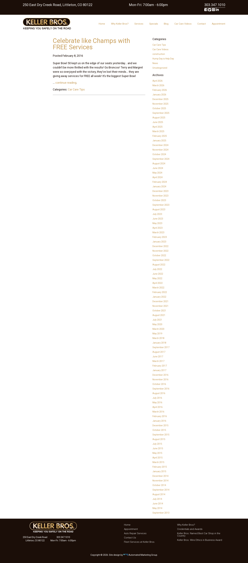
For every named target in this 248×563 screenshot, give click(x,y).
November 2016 (160, 379)
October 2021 (159, 310)
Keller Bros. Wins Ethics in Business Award (199, 540)
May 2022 (157, 278)
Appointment (218, 23)
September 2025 (160, 113)
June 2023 (157, 218)
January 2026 (159, 94)
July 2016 (157, 398)
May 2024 (157, 172)
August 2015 (158, 439)
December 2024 (160, 145)
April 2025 (157, 126)
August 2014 (158, 494)
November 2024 (160, 149)
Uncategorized (159, 68)
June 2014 (157, 503)
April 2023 (157, 228)
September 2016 (160, 388)
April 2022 (157, 283)
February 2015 (159, 467)
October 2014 (159, 485)
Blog (166, 23)
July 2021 (157, 319)
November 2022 (160, 251)
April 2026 (157, 81)
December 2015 (160, 425)
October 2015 (159, 430)
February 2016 (159, 416)
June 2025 (157, 122)
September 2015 (160, 434)
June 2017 (157, 356)
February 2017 (159, 365)
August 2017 (158, 352)
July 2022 (157, 269)
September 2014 (160, 490)
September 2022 (160, 260)
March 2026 (158, 85)
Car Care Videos (183, 23)
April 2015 (157, 457)
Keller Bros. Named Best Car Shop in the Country (198, 534)
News (155, 63)
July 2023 (157, 214)
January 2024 (159, 186)
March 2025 (158, 131)
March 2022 (158, 287)
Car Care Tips (76, 89)
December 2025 (160, 99)
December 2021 (160, 301)
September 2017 (160, 347)
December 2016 (160, 375)
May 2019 (157, 333)
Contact (201, 23)
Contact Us (130, 537)
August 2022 (158, 264)
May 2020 (157, 324)
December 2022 (160, 246)
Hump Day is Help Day (163, 58)
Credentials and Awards (189, 529)
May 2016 (157, 402)
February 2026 (159, 90)
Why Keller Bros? (120, 23)
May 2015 (157, 453)
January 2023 (159, 241)
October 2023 (159, 200)
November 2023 (160, 195)
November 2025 (160, 104)
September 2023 (160, 205)
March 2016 (158, 411)
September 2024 (160, 159)
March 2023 (158, 232)
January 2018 (159, 342)
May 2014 (157, 508)
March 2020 (158, 329)
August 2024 (158, 163)
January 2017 (159, 370)
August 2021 (158, 315)
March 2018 (158, 338)
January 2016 (159, 421)
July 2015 (157, 444)
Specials (153, 23)
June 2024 (157, 168)
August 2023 (158, 209)
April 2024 (157, 177)
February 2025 (159, 136)
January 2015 (159, 471)
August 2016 (158, 393)
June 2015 (157, 448)
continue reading (65, 82)
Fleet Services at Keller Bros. (139, 541)
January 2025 (159, 140)
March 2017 (158, 361)
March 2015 (158, 462)
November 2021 (160, 306)
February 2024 (159, 182)
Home (102, 23)
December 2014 (160, 476)
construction (158, 54)
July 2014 (157, 499)
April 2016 (157, 407)
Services (138, 23)
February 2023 (159, 237)
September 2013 (160, 513)
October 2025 (159, 108)
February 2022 (159, 292)
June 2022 (157, 274)
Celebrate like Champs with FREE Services (91, 44)
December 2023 (160, 191)
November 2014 (160, 480)
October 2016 (159, 384)
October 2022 (159, 255)
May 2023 (157, 223)
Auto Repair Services (135, 533)
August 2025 (158, 117)
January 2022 (159, 297)
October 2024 (159, 154)
